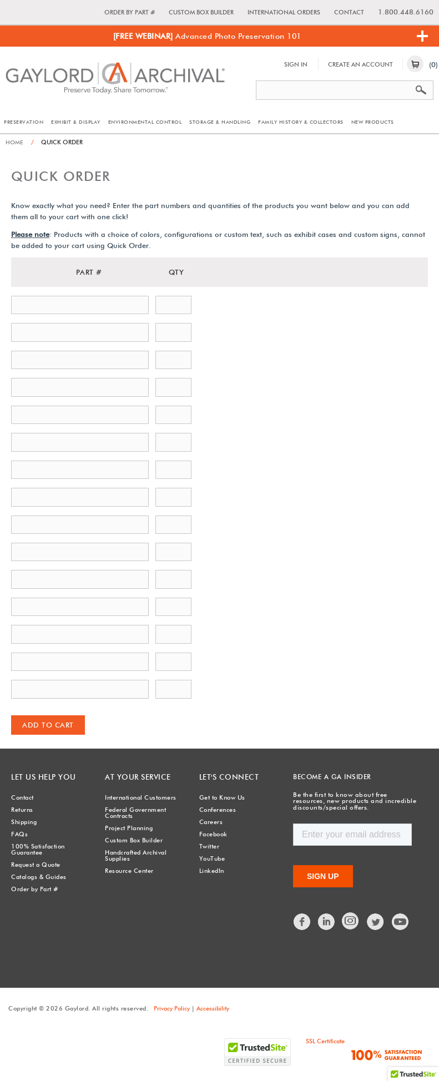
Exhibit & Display (75, 122)
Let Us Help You (40, 776)
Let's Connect (226, 776)
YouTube (212, 858)
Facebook (213, 833)
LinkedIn (211, 870)
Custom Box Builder (201, 12)
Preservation (23, 122)
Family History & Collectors (301, 122)
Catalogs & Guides (39, 876)
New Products (372, 122)
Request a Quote (35, 864)
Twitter (209, 846)
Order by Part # (129, 12)
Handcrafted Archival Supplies (135, 855)
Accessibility (212, 1008)
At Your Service (135, 776)
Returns (22, 809)
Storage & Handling (219, 122)
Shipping (24, 821)
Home (15, 142)
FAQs (19, 833)
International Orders (284, 12)
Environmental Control (145, 122)
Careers (211, 821)
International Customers (140, 797)
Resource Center (129, 870)
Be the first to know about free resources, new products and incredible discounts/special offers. (353, 801)
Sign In (295, 64)
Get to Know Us (222, 797)
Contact (349, 12)
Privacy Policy (172, 1008)
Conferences (217, 809)
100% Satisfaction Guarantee (38, 849)
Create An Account (360, 64)
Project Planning (129, 827)
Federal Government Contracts (135, 812)
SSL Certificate (325, 1040)
